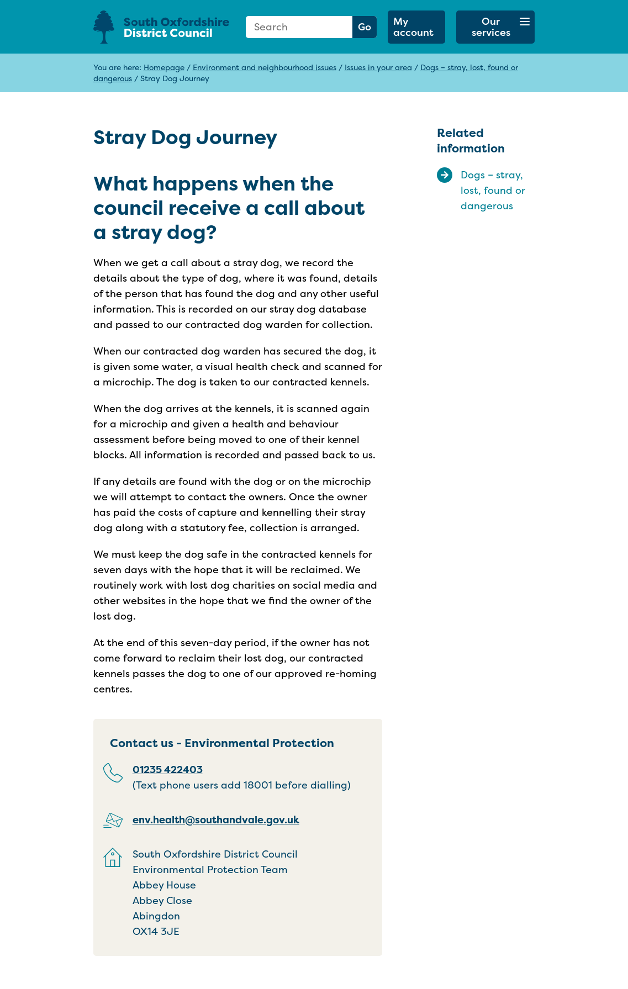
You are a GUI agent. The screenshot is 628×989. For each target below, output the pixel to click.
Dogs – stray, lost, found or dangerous (493, 190)
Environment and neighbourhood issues (264, 67)
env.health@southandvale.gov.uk (216, 820)
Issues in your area (378, 67)
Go (364, 27)
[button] (495, 27)
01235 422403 (168, 769)
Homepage (164, 67)
